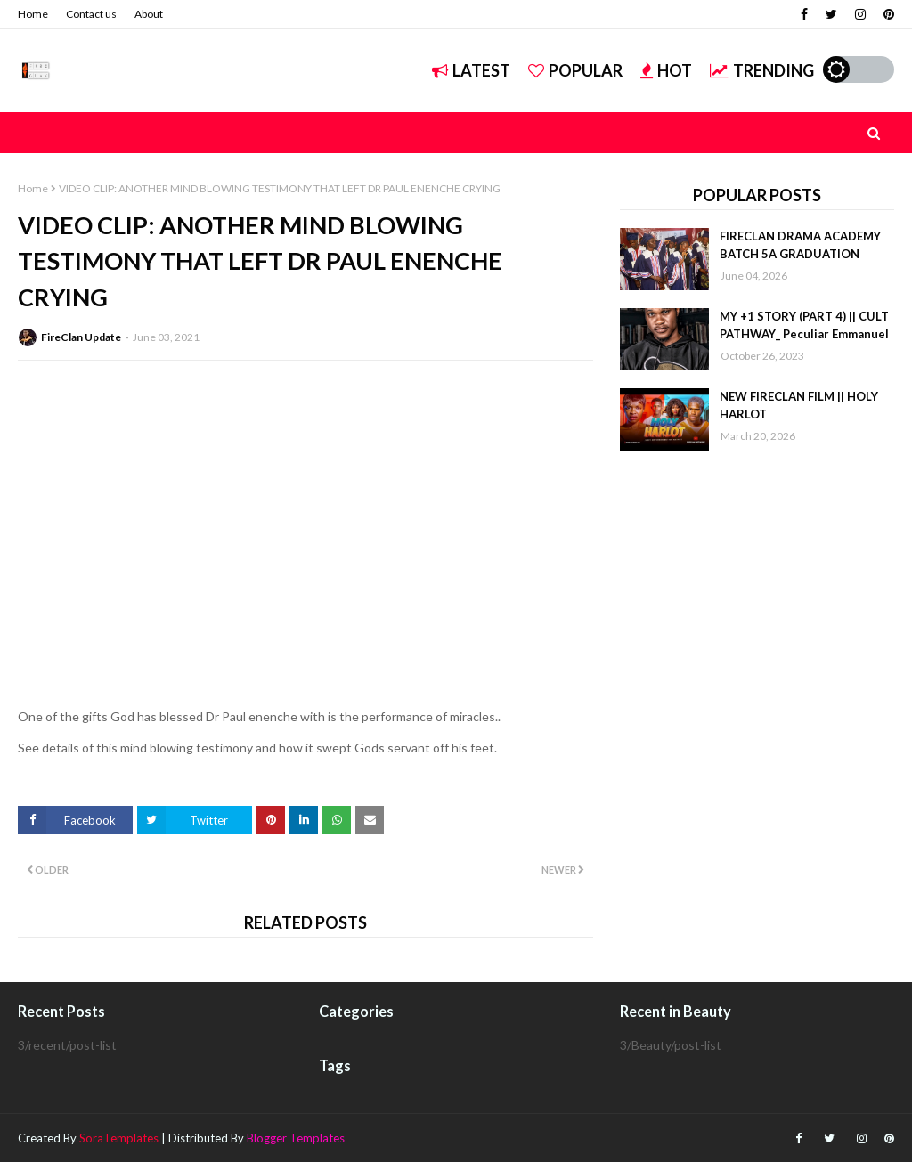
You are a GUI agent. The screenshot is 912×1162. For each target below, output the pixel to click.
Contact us (91, 13)
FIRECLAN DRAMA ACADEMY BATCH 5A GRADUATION (800, 245)
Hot (666, 70)
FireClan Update (81, 337)
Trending (762, 70)
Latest (471, 70)
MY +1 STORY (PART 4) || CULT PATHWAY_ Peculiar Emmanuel (804, 325)
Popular (575, 70)
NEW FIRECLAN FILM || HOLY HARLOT (799, 405)
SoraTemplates (119, 1138)
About (148, 13)
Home (33, 13)
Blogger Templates (296, 1138)
